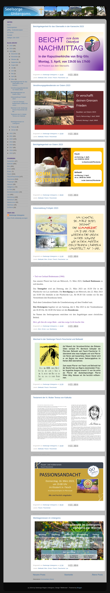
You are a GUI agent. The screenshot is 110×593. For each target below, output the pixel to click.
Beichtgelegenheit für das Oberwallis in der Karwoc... (19, 83)
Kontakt (9, 35)
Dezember (14, 54)
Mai (12, 73)
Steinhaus (10, 205)
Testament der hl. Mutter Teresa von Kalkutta (52, 397)
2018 (11, 144)
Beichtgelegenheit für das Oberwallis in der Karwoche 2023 (58, 26)
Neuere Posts (39, 575)
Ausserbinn (11, 161)
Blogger (79, 587)
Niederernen (11, 202)
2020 (11, 139)
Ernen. (9, 171)
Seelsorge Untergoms (16, 215)
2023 (11, 51)
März (13, 79)
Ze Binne (10, 207)
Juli (12, 68)
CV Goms (10, 32)
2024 (11, 48)
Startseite (68, 575)
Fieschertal (61, 77)
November (14, 56)
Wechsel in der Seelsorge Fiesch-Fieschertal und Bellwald (58, 339)
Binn (45, 77)
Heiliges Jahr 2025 (13, 37)
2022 (11, 133)
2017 (11, 147)
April (13, 76)
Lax (67, 77)
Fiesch (55, 77)
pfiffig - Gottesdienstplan (15, 30)
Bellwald (41, 77)
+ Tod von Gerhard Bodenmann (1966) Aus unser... (19, 103)
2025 (11, 45)
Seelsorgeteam (12, 27)
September (15, 62)
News (9, 25)
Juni (12, 71)
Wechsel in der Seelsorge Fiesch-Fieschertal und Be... (19, 109)
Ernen (50, 77)
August (13, 65)
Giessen (10, 184)
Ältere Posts (97, 575)
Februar (14, 127)
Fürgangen (10, 182)
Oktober (14, 59)
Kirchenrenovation (13, 192)
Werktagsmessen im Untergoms (47, 518)
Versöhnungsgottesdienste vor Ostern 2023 (51, 85)
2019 (11, 142)
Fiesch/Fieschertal (13, 176)
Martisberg (53, 329)
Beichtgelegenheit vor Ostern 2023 (48, 144)
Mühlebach (10, 199)
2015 (11, 153)
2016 (11, 150)
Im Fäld (9, 189)
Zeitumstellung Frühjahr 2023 (45, 208)
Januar (13, 130)
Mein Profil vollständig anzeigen (17, 218)
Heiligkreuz (10, 187)
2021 (11, 136)
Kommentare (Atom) (47, 579)
